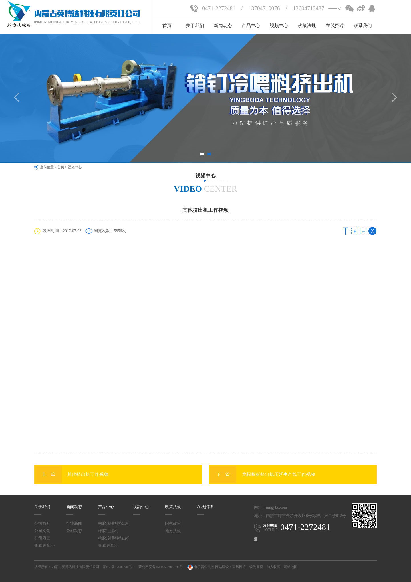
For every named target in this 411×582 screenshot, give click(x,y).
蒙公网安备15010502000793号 (160, 567)
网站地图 (290, 567)
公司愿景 (42, 538)
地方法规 (173, 531)
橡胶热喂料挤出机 (114, 523)
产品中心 (251, 25)
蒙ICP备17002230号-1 (119, 567)
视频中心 (279, 25)
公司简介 (42, 523)
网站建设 (222, 567)
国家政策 (173, 523)
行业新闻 (74, 523)
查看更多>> (44, 546)
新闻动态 (223, 25)
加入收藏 (273, 567)
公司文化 (42, 531)
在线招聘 (335, 25)
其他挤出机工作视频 (71, 474)
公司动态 (74, 531)
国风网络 (239, 567)
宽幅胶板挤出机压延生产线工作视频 (262, 474)
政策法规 (307, 25)
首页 (167, 25)
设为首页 (256, 567)
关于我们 (195, 25)
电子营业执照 (200, 567)
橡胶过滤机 (108, 531)
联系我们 (363, 25)
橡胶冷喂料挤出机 (114, 538)
